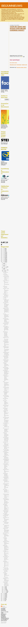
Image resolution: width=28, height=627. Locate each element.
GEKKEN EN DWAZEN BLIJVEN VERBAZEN (5, 475)
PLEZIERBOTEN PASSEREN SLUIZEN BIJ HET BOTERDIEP (6, 461)
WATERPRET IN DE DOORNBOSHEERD (6, 519)
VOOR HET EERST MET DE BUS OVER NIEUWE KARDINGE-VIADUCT (18, 28)
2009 (3, 598)
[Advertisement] (7, 208)
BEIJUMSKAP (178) (5, 297)
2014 (3, 261)
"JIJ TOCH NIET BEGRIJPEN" (6, 450)
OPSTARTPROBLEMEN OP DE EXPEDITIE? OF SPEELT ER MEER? (6, 419)
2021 (3, 253)
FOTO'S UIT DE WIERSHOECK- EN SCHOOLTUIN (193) (6, 496)
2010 (3, 597)
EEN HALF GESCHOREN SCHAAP (6, 522)
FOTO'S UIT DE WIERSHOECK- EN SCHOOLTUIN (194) (6, 389)
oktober (4, 266)
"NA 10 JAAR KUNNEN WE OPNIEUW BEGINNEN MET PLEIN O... (6, 328)
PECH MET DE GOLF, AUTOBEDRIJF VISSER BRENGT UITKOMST (6, 305)
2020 (3, 254)
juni (4, 586)
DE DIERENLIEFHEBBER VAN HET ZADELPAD (6, 430)
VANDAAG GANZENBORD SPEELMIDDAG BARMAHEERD (6, 564)
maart (4, 590)
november (5, 264)
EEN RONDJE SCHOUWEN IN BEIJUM (6, 368)
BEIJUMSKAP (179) (5, 273)
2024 (3, 249)
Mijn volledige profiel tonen (4, 622)
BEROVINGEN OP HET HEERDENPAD (6, 481)
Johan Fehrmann (4, 607)
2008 (3, 599)
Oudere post (24, 64)
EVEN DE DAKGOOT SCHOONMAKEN (6, 535)
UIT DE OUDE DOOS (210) (6, 568)
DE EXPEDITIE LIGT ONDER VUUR (6, 396)
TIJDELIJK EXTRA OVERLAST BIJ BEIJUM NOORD (5, 434)
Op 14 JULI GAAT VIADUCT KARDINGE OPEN (5, 402)
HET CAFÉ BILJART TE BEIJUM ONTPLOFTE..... (6, 491)
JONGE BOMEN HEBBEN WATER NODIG (6, 393)
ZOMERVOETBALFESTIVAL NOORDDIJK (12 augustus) (6, 354)
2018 (3, 256)
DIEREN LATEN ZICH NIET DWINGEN (6, 360)
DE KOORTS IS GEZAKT (6, 424)
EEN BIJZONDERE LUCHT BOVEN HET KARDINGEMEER (6, 384)
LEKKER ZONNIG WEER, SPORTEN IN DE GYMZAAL (6, 575)
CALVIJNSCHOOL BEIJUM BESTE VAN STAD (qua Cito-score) (6, 439)
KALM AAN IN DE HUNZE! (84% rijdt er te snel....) (5, 357)
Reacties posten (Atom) (22, 67)
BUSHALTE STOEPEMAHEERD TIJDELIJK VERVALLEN (6, 453)
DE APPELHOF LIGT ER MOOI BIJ (5, 570)
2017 (3, 258)
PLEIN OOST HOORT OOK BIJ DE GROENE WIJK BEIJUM (6, 466)
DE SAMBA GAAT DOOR (6, 514)
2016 (3, 259)
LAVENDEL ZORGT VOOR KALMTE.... (5, 539)
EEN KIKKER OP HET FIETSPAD (5, 409)
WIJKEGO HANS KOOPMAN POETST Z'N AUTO (6, 364)
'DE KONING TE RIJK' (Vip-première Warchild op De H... (6, 558)
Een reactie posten (13, 62)
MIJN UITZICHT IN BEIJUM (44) (6, 324)
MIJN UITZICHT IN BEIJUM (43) (6, 406)
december (5, 262)
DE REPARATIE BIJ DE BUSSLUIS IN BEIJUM (6, 447)
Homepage (19, 64)
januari (4, 592)
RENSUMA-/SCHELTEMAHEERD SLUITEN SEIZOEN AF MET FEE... (6, 501)
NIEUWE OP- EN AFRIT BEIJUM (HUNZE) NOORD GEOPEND (5, 334)
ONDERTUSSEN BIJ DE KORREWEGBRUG (6, 543)
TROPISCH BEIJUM (5, 287)
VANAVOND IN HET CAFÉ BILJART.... (5, 511)
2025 (3, 248)
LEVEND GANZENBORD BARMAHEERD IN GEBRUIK (6, 553)
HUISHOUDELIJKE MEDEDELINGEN (6, 471)
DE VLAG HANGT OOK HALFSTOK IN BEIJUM (6, 300)
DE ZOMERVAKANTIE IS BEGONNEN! (6, 526)
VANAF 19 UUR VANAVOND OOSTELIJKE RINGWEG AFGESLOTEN (6, 310)
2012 (3, 594)
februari (4, 591)
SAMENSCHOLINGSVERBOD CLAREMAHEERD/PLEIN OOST (6, 349)
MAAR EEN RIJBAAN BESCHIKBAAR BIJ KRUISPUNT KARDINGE (6, 547)
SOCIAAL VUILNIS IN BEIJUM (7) (5, 295)
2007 (3, 600)
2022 (3, 252)
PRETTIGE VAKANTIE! (5, 275)
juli (4, 271)
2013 (3, 593)
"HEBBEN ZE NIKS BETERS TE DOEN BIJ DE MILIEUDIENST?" (6, 414)
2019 (3, 255)
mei (4, 587)
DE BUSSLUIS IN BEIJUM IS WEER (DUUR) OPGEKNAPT (6, 320)
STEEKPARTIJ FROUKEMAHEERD (6, 478)
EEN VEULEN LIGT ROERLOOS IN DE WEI (6, 443)
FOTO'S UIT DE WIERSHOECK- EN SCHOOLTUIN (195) (6, 278)
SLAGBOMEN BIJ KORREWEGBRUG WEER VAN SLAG (6, 530)
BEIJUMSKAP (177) (5, 399)
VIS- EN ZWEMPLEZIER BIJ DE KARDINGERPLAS (6, 316)
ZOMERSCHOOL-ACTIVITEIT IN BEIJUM (6, 339)
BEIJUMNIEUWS (11, 5)
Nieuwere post (13, 64)
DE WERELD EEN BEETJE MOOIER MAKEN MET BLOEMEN (6, 372)
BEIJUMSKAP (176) (5, 516)
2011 (3, 595)
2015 (3, 260)
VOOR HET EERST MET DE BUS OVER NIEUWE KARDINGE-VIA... (6, 378)
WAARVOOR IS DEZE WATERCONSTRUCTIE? (6, 579)
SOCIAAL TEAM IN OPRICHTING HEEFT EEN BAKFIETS (6, 290)
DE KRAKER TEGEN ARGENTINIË (6, 426)
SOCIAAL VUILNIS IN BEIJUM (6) (5, 457)
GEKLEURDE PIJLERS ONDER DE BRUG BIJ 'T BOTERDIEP (6, 584)
